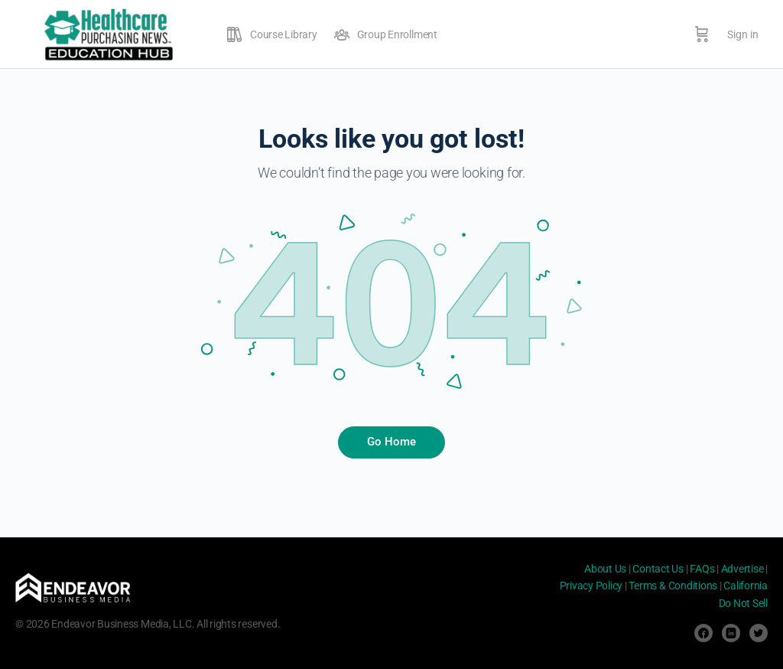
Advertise (742, 569)
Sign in (743, 34)
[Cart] (702, 34)
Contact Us (658, 569)
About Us (605, 569)
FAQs (702, 569)
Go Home (391, 442)
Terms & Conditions (673, 585)
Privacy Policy (591, 585)
